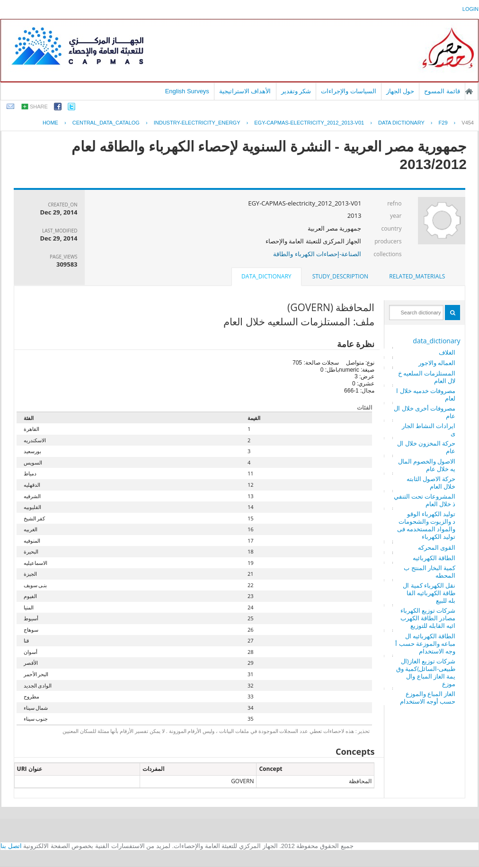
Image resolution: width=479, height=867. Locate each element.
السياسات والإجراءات (348, 91)
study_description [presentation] (340, 276)
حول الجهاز (400, 91)
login (470, 9)
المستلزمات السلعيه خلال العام (427, 376)
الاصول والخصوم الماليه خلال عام (427, 465)
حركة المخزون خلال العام (426, 447)
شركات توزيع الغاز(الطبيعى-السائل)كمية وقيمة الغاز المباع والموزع (425, 672)
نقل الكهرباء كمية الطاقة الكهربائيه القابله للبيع (429, 592)
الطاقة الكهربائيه (434, 558)
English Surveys (187, 91)
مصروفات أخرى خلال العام (424, 412)
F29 (443, 122)
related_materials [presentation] (417, 276)
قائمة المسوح (442, 91)
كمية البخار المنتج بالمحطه (429, 571)
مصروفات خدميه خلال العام (425, 394)
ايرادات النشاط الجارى (429, 429)
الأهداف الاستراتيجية (245, 91)
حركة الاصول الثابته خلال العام (431, 482)
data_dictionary (436, 340)
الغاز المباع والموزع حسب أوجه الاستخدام (428, 697)
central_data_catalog (106, 122)
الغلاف (447, 352)
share (39, 106)
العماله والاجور (436, 362)
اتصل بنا (11, 845)
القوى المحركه (436, 547)
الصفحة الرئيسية (469, 91)
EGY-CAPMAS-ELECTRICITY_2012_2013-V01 (309, 122)
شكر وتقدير (296, 91)
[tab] (417, 277)
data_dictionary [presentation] (266, 276)
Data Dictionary (401, 122)
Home (50, 122)
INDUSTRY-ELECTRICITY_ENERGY (197, 122)
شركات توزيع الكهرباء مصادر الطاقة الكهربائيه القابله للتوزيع (428, 618)
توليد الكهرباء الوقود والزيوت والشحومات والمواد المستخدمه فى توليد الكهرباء (426, 525)
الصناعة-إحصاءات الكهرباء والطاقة (317, 254)
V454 (467, 122)
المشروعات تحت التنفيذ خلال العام (425, 500)
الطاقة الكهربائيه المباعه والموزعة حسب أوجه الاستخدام (425, 643)
